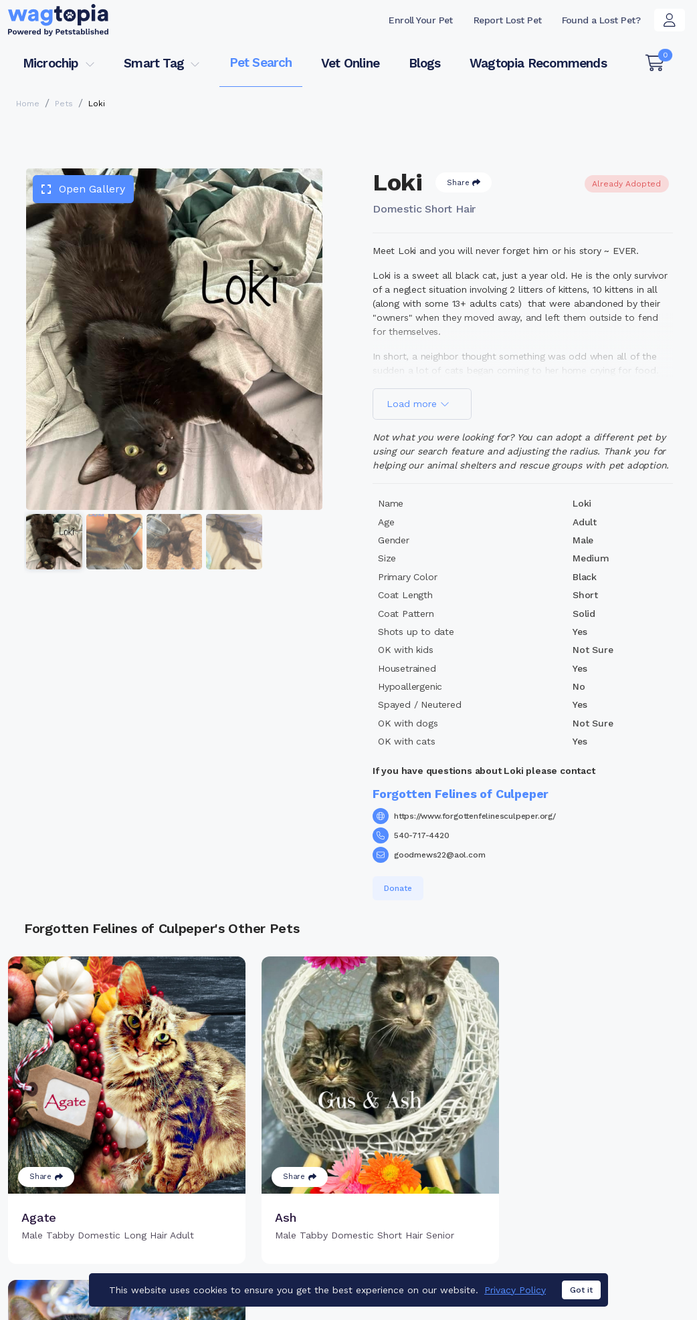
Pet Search (260, 62)
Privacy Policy (515, 1291)
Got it (581, 1292)
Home (27, 103)
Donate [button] (398, 888)
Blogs (425, 63)
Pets (64, 103)
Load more (418, 403)
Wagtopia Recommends (538, 63)
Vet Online (350, 63)
